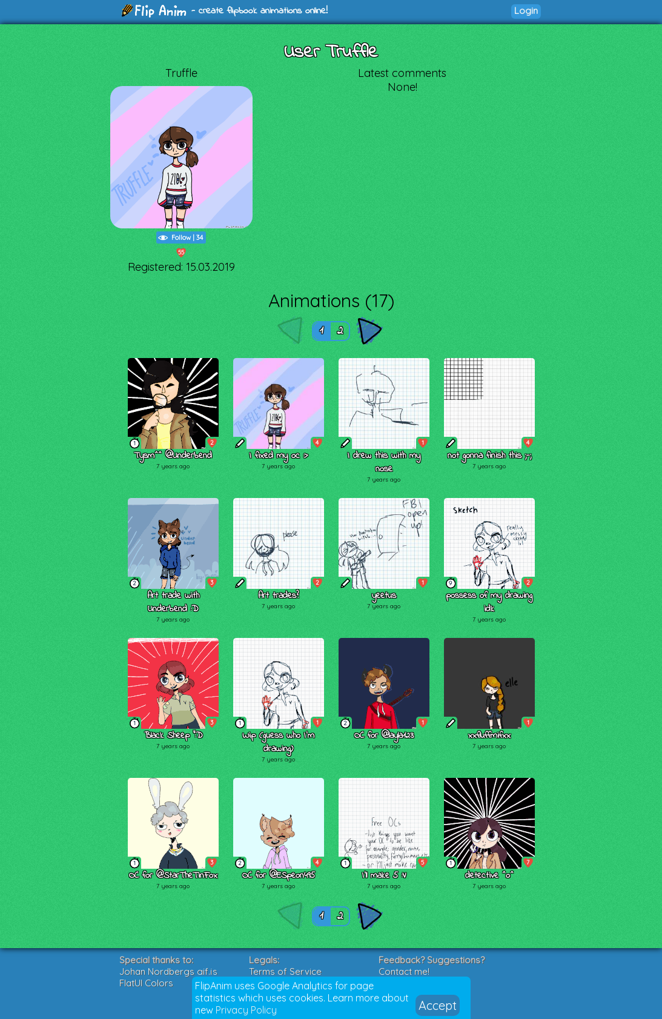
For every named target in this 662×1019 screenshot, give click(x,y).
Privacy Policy (246, 1010)
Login (526, 10)
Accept (438, 1005)
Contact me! (404, 971)
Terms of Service (285, 971)
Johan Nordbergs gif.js (168, 971)
